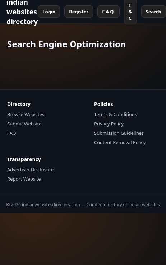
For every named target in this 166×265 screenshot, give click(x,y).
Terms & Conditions (115, 114)
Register (78, 11)
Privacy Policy (109, 123)
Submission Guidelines (119, 133)
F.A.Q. (108, 11)
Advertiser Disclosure (30, 169)
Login (48, 11)
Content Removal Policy (120, 142)
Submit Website (24, 123)
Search (153, 11)
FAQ (11, 133)
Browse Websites (25, 114)
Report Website (24, 179)
